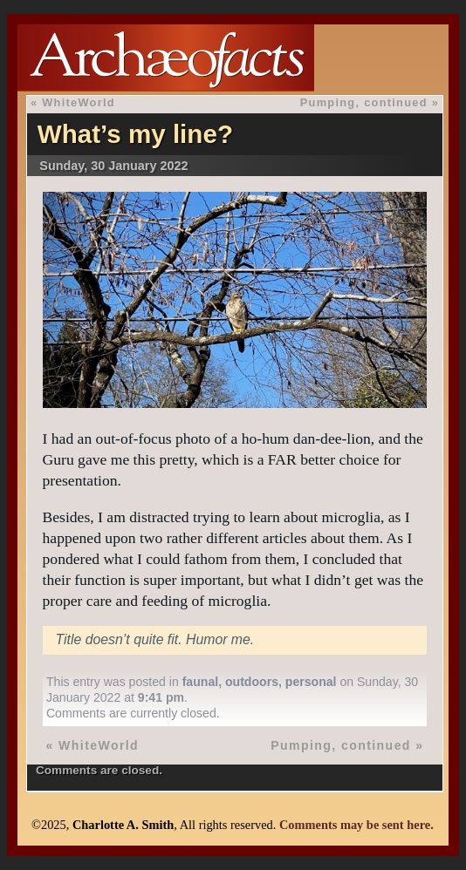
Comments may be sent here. (356, 825)
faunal (200, 682)
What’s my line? (135, 133)
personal (311, 682)
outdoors (251, 682)
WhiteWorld (78, 102)
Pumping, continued (364, 102)
